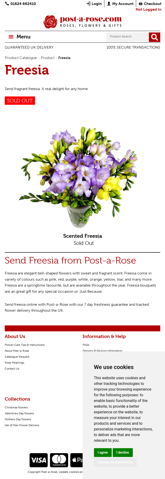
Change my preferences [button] (115, 462)
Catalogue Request (17, 356)
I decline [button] (122, 452)
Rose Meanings (14, 362)
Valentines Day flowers (19, 413)
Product (47, 57)
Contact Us (12, 368)
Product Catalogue (21, 57)
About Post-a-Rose (17, 350)
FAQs (86, 345)
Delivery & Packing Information (102, 350)
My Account (120, 3)
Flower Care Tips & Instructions (25, 345)
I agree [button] (103, 452)
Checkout (149, 3)
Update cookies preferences (77, 472)
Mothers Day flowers (18, 419)
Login (94, 3)
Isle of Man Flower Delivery (22, 425)
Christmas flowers (16, 407)
